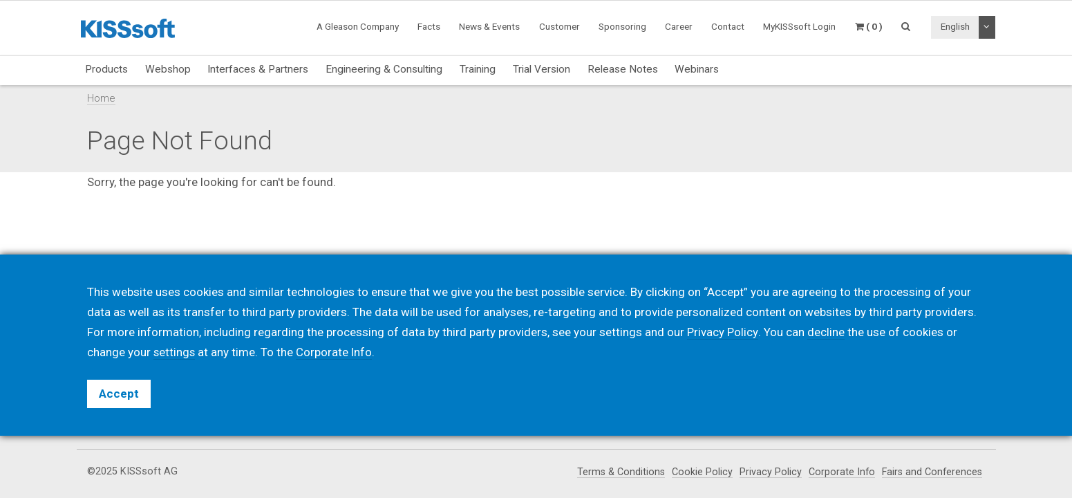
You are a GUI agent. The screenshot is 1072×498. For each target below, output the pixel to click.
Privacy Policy (767, 472)
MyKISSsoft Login (799, 26)
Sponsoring (622, 26)
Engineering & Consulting (384, 69)
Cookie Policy (698, 472)
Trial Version (541, 69)
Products (106, 69)
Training (478, 69)
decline (825, 332)
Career (679, 26)
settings (174, 352)
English (955, 26)
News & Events (489, 26)
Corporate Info (838, 472)
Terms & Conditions (616, 472)
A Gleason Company (358, 26)
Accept (119, 393)
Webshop (168, 69)
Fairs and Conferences (930, 472)
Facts (428, 26)
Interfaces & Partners (257, 69)
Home (101, 98)
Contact (727, 26)
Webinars (697, 69)
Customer (559, 26)
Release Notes (622, 69)
